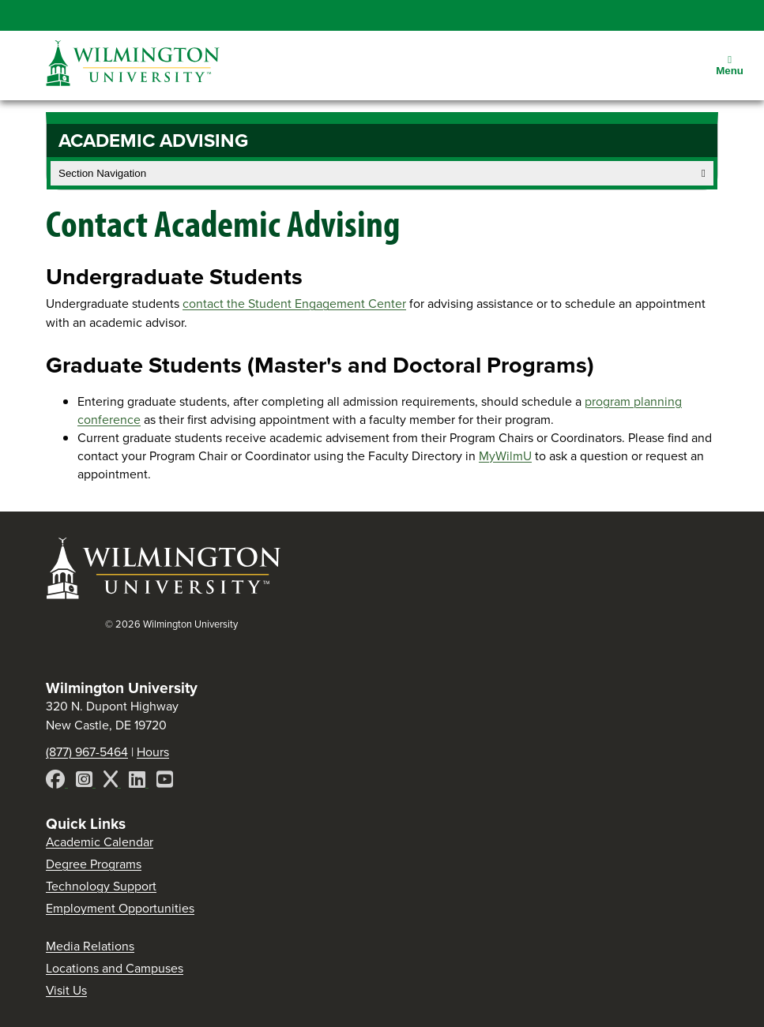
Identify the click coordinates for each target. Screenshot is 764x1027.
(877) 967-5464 (87, 752)
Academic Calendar (99, 842)
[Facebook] (57, 782)
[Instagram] (86, 782)
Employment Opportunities (120, 908)
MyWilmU (505, 456)
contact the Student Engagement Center (294, 303)
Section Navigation (382, 173)
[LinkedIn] (139, 782)
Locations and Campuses (114, 968)
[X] (112, 782)
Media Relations (90, 946)
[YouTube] (164, 782)
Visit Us (66, 990)
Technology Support (101, 886)
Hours (153, 752)
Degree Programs (93, 864)
